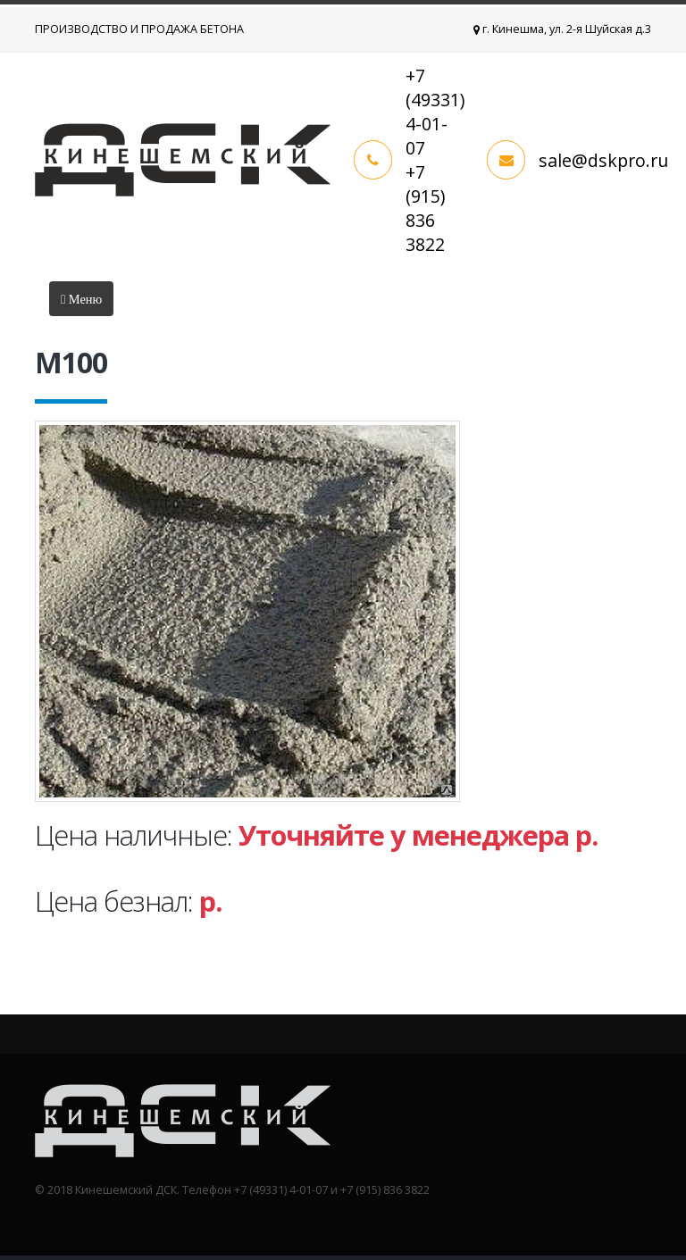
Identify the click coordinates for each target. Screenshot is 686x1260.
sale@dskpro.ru (603, 160)
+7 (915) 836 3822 (425, 208)
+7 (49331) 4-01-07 (435, 111)
